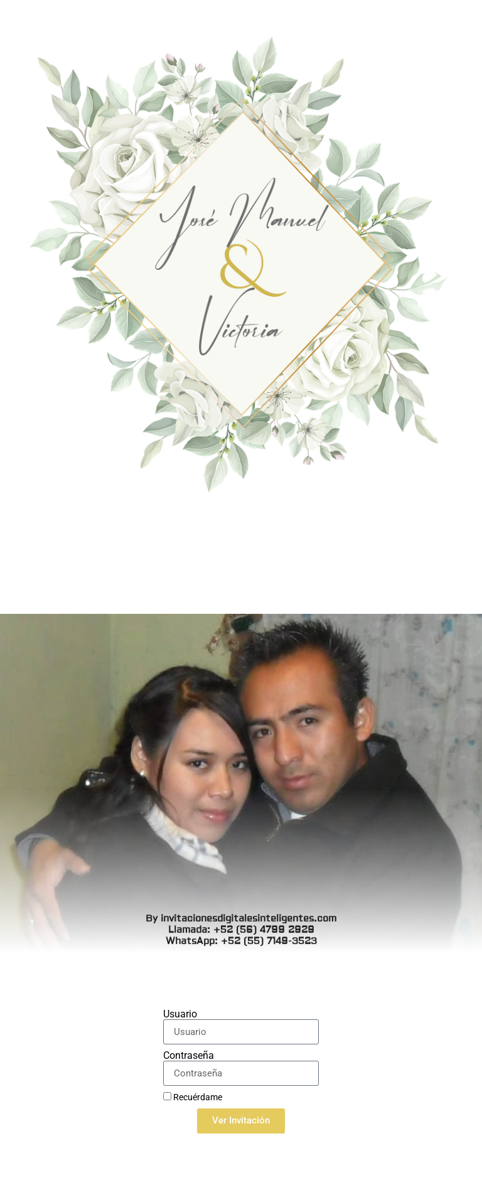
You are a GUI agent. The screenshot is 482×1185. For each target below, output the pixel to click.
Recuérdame (192, 1097)
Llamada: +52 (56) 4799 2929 (241, 575)
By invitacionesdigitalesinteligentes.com (241, 563)
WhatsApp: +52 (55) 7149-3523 (241, 586)
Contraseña (188, 1056)
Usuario (180, 1014)
